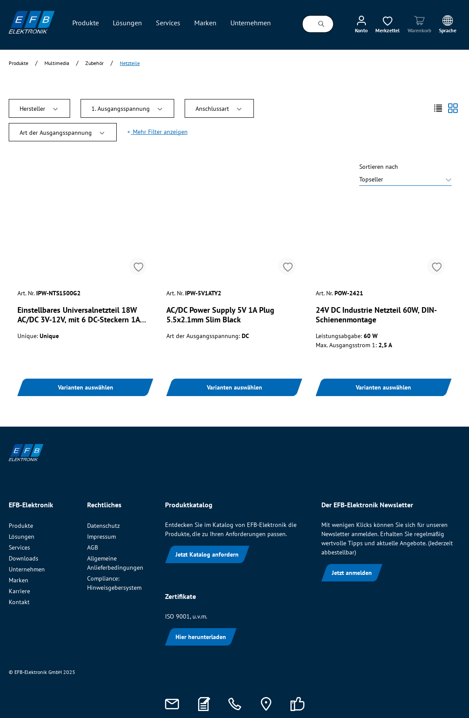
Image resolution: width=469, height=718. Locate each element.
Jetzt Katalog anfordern (207, 554)
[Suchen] (322, 24)
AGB (92, 547)
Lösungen (21, 536)
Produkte (21, 526)
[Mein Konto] (361, 24)
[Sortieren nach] (405, 180)
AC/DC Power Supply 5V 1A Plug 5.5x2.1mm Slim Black (220, 315)
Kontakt (19, 602)
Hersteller (39, 108)
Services (19, 547)
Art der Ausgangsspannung (63, 132)
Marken (18, 580)
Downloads (23, 558)
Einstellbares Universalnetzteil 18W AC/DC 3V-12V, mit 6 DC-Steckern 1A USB (78, 315)
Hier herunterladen (200, 637)
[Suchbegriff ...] (306, 24)
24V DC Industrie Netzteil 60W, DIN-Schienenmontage (376, 315)
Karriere (19, 591)
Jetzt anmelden (352, 573)
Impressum (101, 536)
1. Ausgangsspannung (127, 108)
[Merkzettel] (387, 24)
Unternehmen (27, 569)
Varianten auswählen (85, 387)
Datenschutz (103, 526)
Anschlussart (219, 108)
